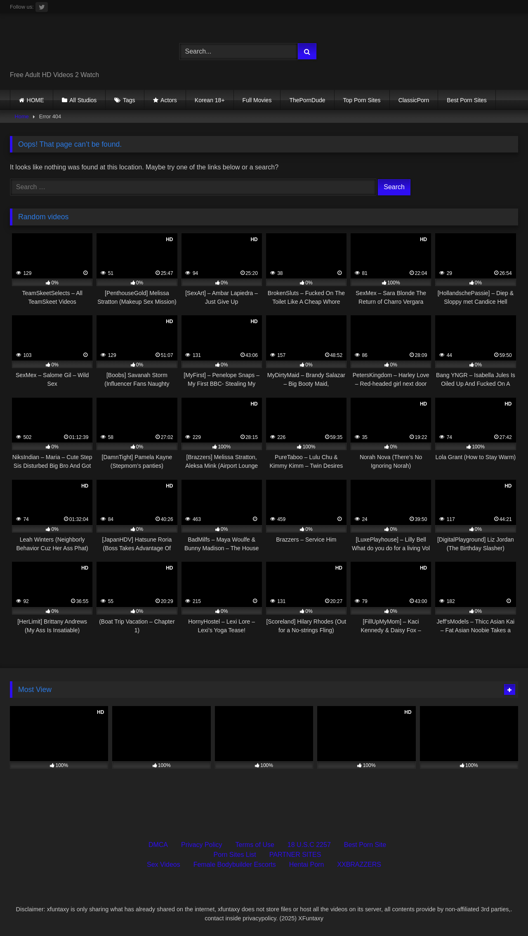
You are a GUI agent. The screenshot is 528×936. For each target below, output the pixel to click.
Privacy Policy (201, 844)
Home (22, 116)
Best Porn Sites (467, 100)
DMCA (158, 844)
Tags (129, 100)
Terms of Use (255, 844)
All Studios (83, 100)
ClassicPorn (413, 100)
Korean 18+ (210, 100)
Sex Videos (163, 864)
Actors (168, 100)
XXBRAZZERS (359, 864)
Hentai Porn (306, 864)
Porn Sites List (235, 854)
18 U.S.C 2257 (309, 844)
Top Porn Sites (362, 100)
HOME (35, 100)
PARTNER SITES (295, 854)
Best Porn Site (365, 844)
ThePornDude (307, 100)
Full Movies (257, 100)
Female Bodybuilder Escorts (234, 864)
